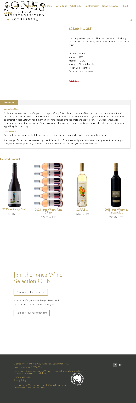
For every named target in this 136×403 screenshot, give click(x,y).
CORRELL (76, 6)
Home (7, 6)
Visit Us (18, 6)
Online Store (45, 6)
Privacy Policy (20, 380)
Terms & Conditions (22, 377)
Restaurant (30, 6)
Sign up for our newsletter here (31, 312)
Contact (8, 13)
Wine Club (61, 6)
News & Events (110, 6)
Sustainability (92, 6)
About (125, 6)
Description (9, 102)
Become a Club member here (30, 292)
